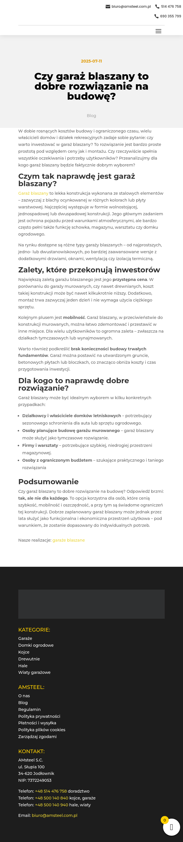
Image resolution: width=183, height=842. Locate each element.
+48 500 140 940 (51, 804)
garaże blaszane (69, 540)
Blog (91, 115)
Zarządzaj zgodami (37, 736)
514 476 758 (171, 6)
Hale (22, 665)
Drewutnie (29, 659)
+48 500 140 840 (51, 798)
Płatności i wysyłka (37, 723)
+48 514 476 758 (51, 791)
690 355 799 (170, 16)
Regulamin (29, 709)
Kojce (23, 652)
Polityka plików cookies (41, 729)
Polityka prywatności (39, 716)
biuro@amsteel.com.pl (131, 6)
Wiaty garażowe (34, 672)
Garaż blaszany (33, 193)
